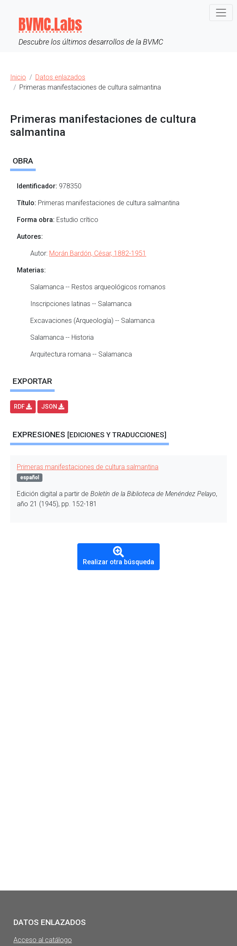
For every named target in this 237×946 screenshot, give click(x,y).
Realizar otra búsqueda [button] (118, 556)
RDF (23, 406)
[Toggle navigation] (221, 12)
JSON (52, 406)
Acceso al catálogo (42, 940)
